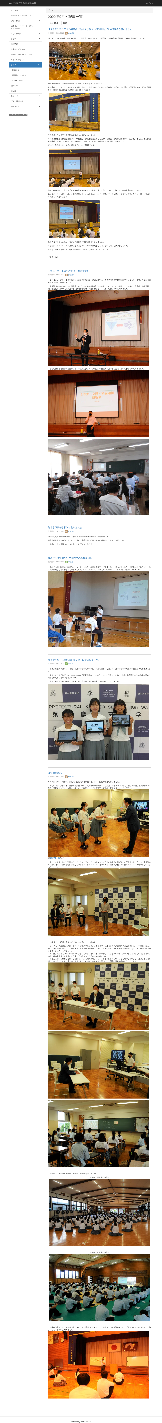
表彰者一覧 (55, 858)
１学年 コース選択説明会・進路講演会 (68, 271)
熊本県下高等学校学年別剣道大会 (65, 527)
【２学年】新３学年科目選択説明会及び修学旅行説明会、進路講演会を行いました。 (91, 29)
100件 (66, 23)
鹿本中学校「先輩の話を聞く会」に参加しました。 (74, 659)
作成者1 (69, 33)
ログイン (149, 3)
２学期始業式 (55, 773)
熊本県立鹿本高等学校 (24, 3)
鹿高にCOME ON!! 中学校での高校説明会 (70, 558)
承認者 (69, 562)
